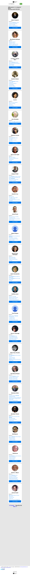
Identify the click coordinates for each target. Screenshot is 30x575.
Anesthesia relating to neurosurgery (13, 92)
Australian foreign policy (13, 420)
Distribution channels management (15, 442)
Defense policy (11, 246)
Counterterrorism (12, 244)
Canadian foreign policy (13, 24)
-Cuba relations (12, 177)
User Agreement (8, 567)
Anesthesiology (11, 93)
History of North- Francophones (13, 353)
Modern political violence (13, 48)
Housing (10, 180)
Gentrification (11, 179)
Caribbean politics (12, 487)
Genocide (10, 290)
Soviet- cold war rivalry (14, 310)
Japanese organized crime (13, 47)
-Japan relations (12, 45)
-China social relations (13, 111)
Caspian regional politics (13, 289)
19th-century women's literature (14, 68)
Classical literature (12, 508)
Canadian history (12, 355)
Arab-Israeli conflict (12, 288)
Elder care (11, 113)
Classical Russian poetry (13, 375)
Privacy (4, 567)
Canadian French (12, 354)
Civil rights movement (12, 157)
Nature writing (11, 70)
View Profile (15, 30)
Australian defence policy (13, 419)
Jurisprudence (11, 466)
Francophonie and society (13, 356)
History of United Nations (13, 26)
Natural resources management (14, 554)
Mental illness (11, 114)
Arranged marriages (12, 203)
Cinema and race (12, 398)
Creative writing (11, 509)
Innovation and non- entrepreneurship (14, 441)
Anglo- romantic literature (15, 506)
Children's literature (12, 507)
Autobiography (11, 69)
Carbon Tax (11, 553)
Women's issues (11, 269)
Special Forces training (13, 243)
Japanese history (12, 46)
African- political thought (15, 484)
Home (2, 567)
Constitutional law (12, 223)
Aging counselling (12, 112)
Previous (11, 561)
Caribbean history (12, 486)
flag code (11, 221)
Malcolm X (11, 158)
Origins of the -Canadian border (15, 133)
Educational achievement (13, 530)
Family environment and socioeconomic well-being (13, 532)
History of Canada (12, 25)
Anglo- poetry (13, 374)
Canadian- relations (14, 23)
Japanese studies (12, 399)
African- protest (13, 155)
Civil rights (11, 156)
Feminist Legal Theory (13, 465)
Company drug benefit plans (14, 334)
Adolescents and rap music (13, 202)
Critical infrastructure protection (14, 245)
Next (15, 562)
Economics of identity (12, 529)
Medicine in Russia (12, 94)
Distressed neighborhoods (13, 178)
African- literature (13, 67)
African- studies (13, 528)
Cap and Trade (11, 552)
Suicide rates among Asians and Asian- (14, 201)
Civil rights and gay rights (13, 222)
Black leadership (12, 485)
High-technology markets (13, 445)
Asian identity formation (15, 199)
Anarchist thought (12, 464)
